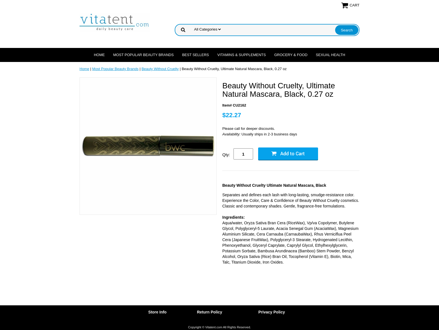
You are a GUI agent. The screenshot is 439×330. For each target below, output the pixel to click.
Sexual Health (330, 55)
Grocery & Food (290, 55)
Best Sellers (195, 55)
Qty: (226, 154)
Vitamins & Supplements (241, 55)
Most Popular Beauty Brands (143, 55)
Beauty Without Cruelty (160, 69)
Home (99, 55)
